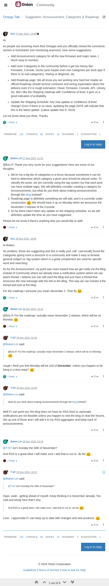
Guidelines (29, 570)
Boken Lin (16, 158)
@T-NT (7, 448)
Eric (13, 33)
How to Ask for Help (73, 570)
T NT (13, 337)
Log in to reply (93, 144)
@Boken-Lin (10, 344)
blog (28, 194)
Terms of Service (48, 570)
